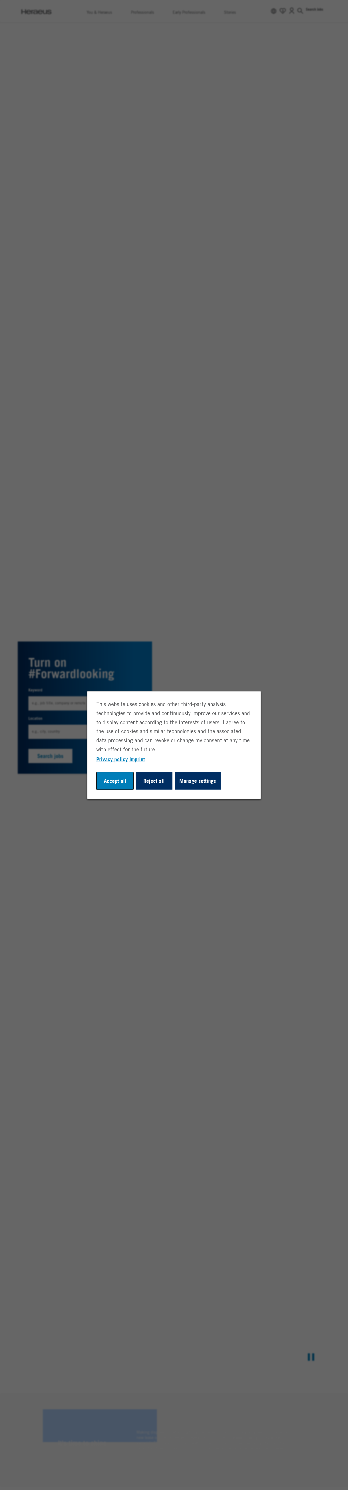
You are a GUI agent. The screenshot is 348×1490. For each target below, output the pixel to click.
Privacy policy (112, 759)
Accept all (115, 781)
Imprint (137, 759)
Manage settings (197, 781)
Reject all (154, 781)
